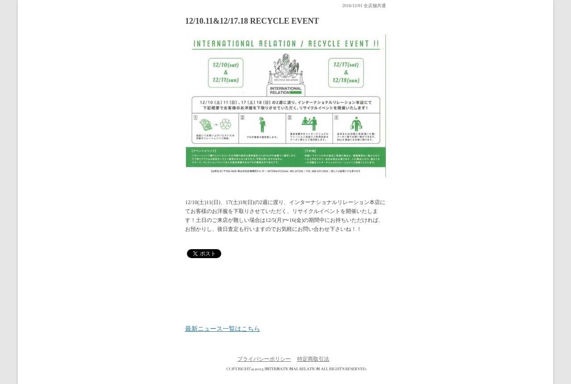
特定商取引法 (313, 359)
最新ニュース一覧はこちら (222, 329)
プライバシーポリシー (264, 359)
